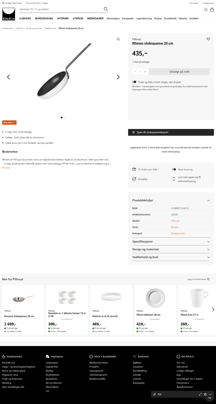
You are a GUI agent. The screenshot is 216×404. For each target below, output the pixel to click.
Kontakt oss (8, 362)
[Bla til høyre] (118, 77)
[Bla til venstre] (8, 77)
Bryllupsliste (52, 374)
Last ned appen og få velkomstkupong (189, 156)
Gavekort (138, 366)
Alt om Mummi (54, 383)
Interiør (137, 374)
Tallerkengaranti (98, 374)
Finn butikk (193, 3)
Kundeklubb (170, 18)
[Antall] (140, 71)
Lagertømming (144, 18)
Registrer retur (10, 374)
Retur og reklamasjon (14, 370)
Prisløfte (142, 156)
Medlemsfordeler (98, 362)
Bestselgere (113, 18)
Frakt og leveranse (12, 378)
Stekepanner (50, 28)
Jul (47, 391)
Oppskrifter (52, 366)
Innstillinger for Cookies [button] (189, 378)
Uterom (137, 378)
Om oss (181, 362)
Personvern (183, 383)
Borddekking (140, 370)
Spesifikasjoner (142, 219)
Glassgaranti (96, 370)
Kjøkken (19, 28)
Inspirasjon (52, 362)
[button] (208, 39)
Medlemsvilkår (97, 378)
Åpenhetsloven (185, 387)
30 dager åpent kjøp (12, 3)
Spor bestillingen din (13, 387)
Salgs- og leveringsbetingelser (19, 366)
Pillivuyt (136, 39)
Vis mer (6, 167)
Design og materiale (145, 227)
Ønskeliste (51, 378)
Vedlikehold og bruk (145, 234)
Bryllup (158, 18)
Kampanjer (128, 18)
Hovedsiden (7, 28)
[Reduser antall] (135, 71)
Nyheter (183, 18)
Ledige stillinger (185, 370)
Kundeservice (208, 3)
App (179, 374)
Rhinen (174, 204)
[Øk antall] (145, 71)
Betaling (6, 383)
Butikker (194, 18)
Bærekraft (182, 366)
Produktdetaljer (142, 178)
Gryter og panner (34, 28)
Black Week (52, 387)
